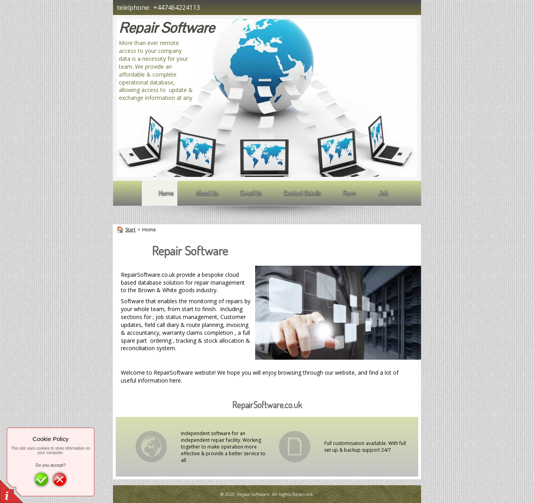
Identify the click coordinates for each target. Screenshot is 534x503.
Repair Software (166, 28)
